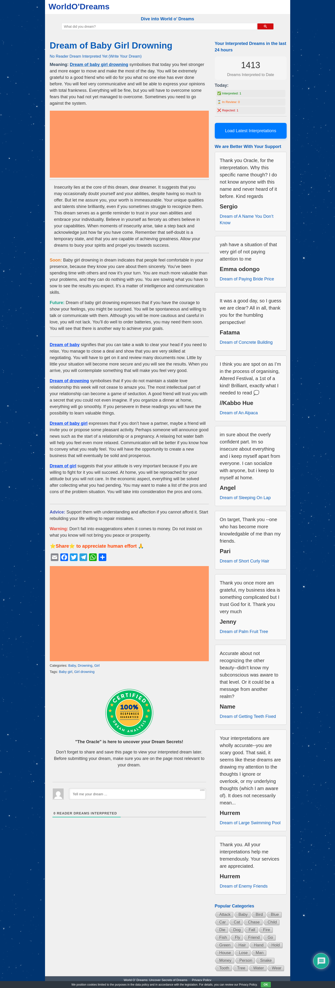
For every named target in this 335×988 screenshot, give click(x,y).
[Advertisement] (129, 144)
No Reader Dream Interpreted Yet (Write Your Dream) (96, 56)
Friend (254, 937)
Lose (243, 952)
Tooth (224, 968)
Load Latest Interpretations (250, 130)
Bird (259, 914)
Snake (266, 960)
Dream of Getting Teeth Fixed (248, 716)
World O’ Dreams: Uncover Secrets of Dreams (155, 980)
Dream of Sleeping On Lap (245, 497)
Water (258, 968)
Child (272, 922)
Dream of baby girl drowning (99, 64)
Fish (223, 937)
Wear (276, 968)
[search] (159, 26)
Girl (97, 665)
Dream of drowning (69, 380)
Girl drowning (84, 672)
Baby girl (65, 672)
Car (222, 922)
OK (266, 984)
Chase (254, 922)
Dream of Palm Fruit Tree (244, 631)
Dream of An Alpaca (239, 412)
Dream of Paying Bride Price (247, 279)
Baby (72, 665)
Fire (266, 930)
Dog (237, 930)
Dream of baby (65, 344)
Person (245, 960)
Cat (237, 922)
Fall (252, 930)
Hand (259, 945)
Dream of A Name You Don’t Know (246, 219)
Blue (275, 914)
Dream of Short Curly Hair (244, 561)
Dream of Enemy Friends (244, 886)
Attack (225, 914)
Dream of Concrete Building (246, 342)
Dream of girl (63, 466)
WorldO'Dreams (79, 6)
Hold (276, 945)
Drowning (85, 665)
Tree (241, 968)
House (225, 952)
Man (260, 952)
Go (270, 937)
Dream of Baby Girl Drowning (111, 45)
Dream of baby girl (69, 423)
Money (225, 960)
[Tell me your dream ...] (137, 794)
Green (225, 945)
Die (222, 930)
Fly (237, 937)
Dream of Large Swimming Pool (250, 822)
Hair (242, 945)
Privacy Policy (201, 980)
